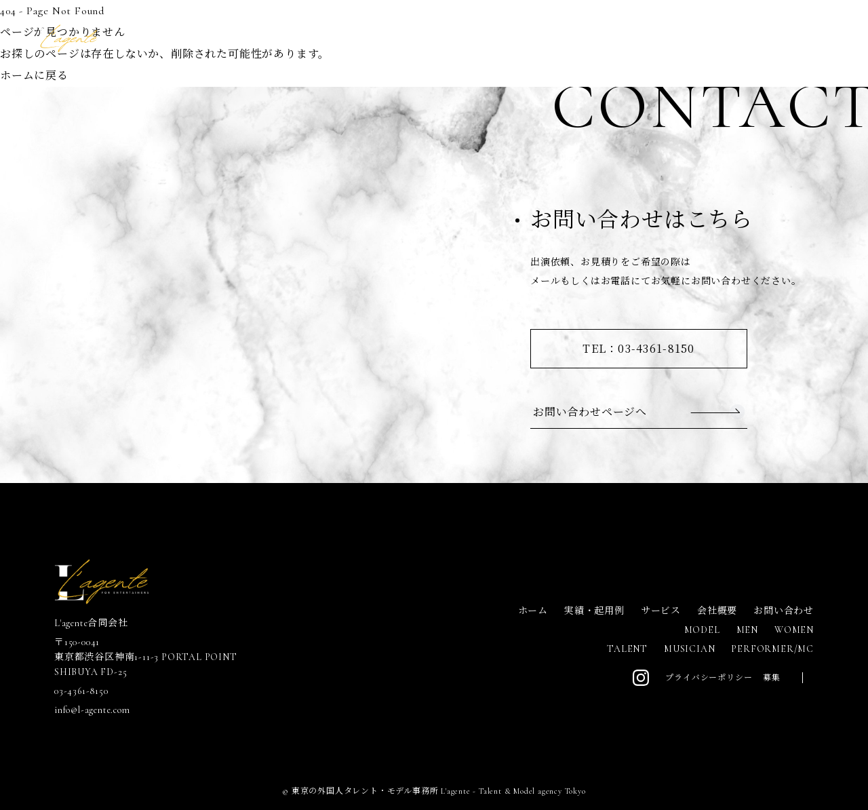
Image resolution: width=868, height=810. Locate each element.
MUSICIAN (689, 649)
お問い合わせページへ (590, 411)
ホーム (533, 611)
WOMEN (794, 630)
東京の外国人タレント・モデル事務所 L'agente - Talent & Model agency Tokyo (439, 791)
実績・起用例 (594, 611)
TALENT (627, 649)
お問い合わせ (783, 611)
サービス (661, 611)
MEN (747, 630)
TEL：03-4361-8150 (638, 348)
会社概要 (717, 611)
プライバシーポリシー (708, 677)
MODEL (702, 630)
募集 (772, 677)
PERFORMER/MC (772, 649)
